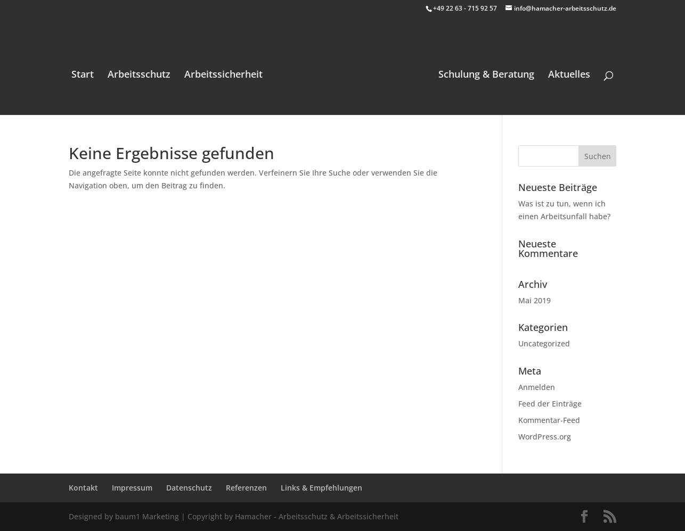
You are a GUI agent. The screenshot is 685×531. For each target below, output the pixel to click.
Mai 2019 (534, 300)
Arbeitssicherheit (223, 75)
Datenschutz (189, 488)
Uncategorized (544, 343)
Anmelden (536, 387)
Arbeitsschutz (139, 75)
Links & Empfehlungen (321, 488)
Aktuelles (569, 75)
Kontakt (83, 488)
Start (82, 75)
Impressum (132, 488)
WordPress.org (544, 437)
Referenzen (246, 488)
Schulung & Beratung (486, 75)
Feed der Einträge (550, 404)
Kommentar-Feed (549, 420)
